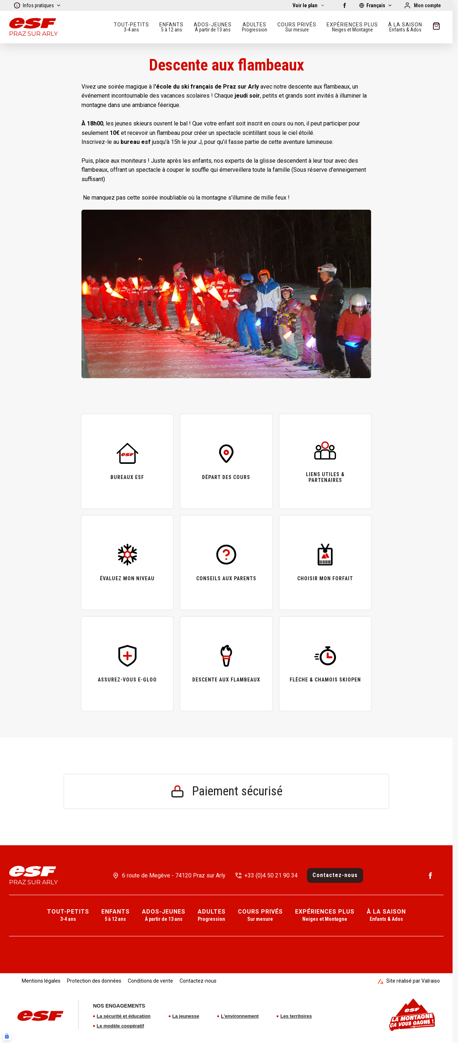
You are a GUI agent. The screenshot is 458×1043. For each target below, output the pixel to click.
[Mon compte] (422, 5)
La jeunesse (185, 1016)
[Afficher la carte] (309, 5)
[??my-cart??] (436, 27)
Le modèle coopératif (120, 1026)
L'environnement (240, 1016)
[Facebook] (344, 5)
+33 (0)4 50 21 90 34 (271, 875)
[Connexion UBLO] (7, 1036)
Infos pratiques (37, 5)
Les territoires (296, 1016)
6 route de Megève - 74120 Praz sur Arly (174, 875)
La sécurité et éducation (124, 1016)
